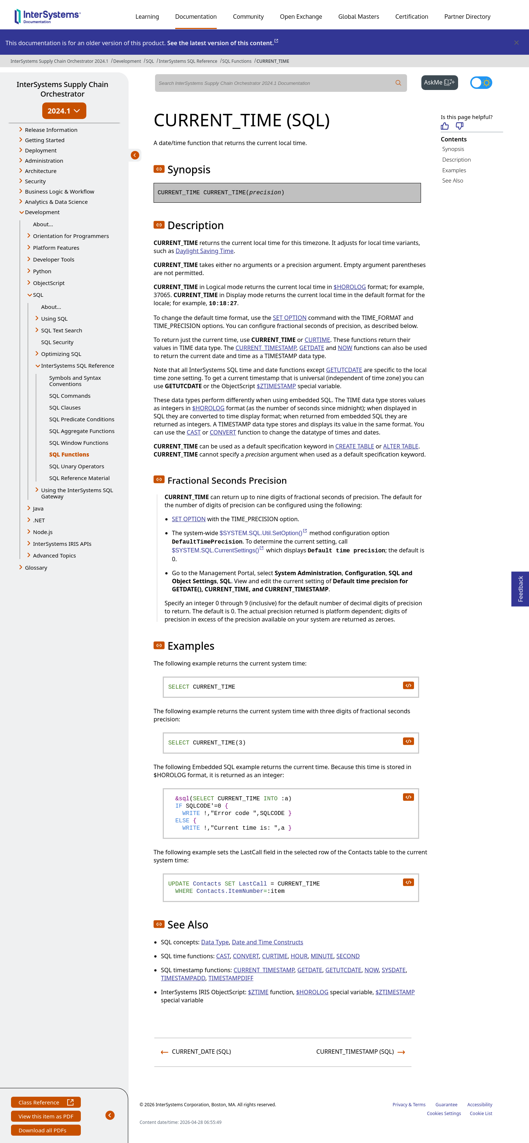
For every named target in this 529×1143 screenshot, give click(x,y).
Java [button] (38, 508)
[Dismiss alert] (516, 43)
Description (456, 159)
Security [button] (35, 181)
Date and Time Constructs (267, 942)
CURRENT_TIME (272, 61)
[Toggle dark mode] (481, 82)
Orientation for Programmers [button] (71, 235)
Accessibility (479, 1104)
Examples (454, 170)
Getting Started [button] (45, 140)
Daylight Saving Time (205, 251)
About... (43, 224)
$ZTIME (258, 992)
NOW (345, 348)
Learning (147, 16)
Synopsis (453, 148)
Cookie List (481, 1113)
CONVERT (223, 432)
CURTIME (317, 340)
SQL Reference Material (79, 478)
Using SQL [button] (54, 318)
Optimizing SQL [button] (61, 353)
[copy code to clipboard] (408, 685)
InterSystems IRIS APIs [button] (62, 543)
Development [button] (42, 212)
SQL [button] (38, 294)
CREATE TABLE (354, 446)
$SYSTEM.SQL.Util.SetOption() (264, 533)
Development (127, 61)
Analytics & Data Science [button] (56, 201)
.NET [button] (39, 520)
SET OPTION (290, 318)
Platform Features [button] (56, 247)
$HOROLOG (350, 287)
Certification (411, 16)
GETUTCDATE (344, 370)
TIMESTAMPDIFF (230, 978)
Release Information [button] (51, 129)
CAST (194, 432)
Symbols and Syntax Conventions (75, 380)
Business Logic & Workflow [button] (59, 191)
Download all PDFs (43, 1131)
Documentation (196, 16)
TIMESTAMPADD (183, 978)
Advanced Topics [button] (54, 555)
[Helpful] (445, 126)
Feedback (521, 587)
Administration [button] (44, 160)
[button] (159, 168)
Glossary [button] (36, 567)
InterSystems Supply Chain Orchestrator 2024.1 (59, 61)
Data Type (215, 942)
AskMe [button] (441, 81)
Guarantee (447, 1104)
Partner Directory (468, 16)
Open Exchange (301, 16)
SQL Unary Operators (76, 466)
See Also (452, 180)
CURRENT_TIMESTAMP (265, 348)
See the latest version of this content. (223, 43)
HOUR (299, 956)
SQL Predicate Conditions (81, 419)
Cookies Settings (444, 1113)
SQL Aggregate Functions (82, 431)
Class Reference (45, 1103)
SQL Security (57, 342)
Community (248, 16)
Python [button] (42, 271)
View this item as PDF (45, 1117)
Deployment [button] (41, 150)
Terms (419, 1104)
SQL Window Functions (78, 442)
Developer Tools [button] (53, 259)
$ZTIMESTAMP (276, 386)
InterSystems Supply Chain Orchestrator (62, 89)
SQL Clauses (65, 407)
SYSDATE (394, 970)
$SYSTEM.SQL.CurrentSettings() (218, 550)
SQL (150, 61)
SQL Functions (237, 61)
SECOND (348, 956)
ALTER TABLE (400, 446)
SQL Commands (69, 395)
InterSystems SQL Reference (188, 61)
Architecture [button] (41, 170)
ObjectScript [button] (49, 282)
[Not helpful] (460, 126)
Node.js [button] (43, 532)
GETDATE (311, 348)
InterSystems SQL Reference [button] (77, 365)
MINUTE (322, 956)
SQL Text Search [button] (61, 330)
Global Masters (358, 16)
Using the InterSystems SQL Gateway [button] (77, 493)
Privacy (400, 1104)
